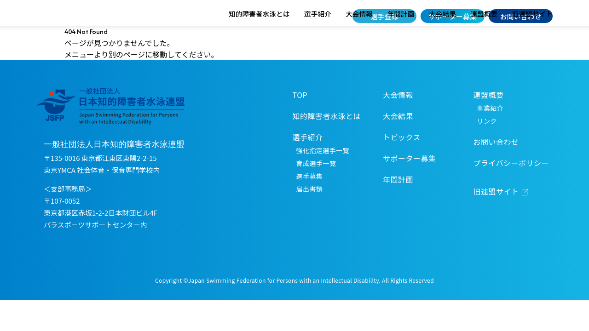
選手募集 (309, 198)
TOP (300, 117)
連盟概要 (483, 36)
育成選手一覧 (316, 185)
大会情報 (359, 36)
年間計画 (401, 36)
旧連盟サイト (532, 36)
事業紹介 (490, 130)
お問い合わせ (520, 16)
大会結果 (442, 36)
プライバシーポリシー (511, 185)
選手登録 (384, 16)
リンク (487, 143)
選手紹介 (317, 36)
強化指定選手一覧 (322, 172)
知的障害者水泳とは (259, 36)
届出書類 (309, 211)
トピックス (402, 159)
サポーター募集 (452, 16)
